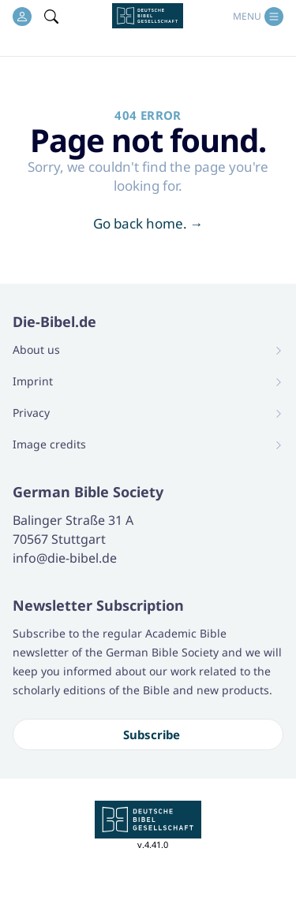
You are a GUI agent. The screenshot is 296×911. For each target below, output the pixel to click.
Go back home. (148, 223)
